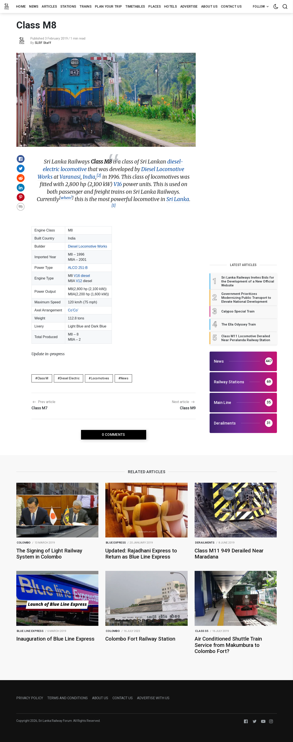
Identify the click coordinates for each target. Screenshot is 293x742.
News (33, 6)
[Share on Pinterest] (21, 197)
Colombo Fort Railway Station (140, 639)
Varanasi (70, 177)
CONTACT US (123, 698)
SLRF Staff (43, 43)
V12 (79, 281)
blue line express (30, 631)
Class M (42, 378)
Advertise (189, 6)
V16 (118, 184)
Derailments (205, 542)
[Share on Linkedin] (21, 188)
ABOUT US (100, 698)
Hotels (170, 6)
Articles (49, 6)
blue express (116, 542)
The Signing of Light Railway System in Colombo (49, 554)
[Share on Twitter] (21, 168)
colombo (24, 542)
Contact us (231, 6)
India (89, 177)
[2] (98, 175)
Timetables (135, 6)
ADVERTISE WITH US (153, 698)
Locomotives (100, 378)
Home (21, 6)
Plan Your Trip (108, 6)
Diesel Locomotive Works (87, 246)
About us (209, 6)
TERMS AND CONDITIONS (67, 698)
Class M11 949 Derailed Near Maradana (229, 554)
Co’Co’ (73, 310)
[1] (113, 205)
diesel (85, 276)
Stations (68, 6)
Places (154, 6)
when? (66, 197)
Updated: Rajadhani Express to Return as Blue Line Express (141, 554)
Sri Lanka (177, 199)
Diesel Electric (69, 378)
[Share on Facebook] (21, 159)
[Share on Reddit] (21, 178)
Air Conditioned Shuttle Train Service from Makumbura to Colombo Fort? (228, 645)
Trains (85, 6)
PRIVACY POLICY (29, 698)
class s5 (201, 631)
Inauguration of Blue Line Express (55, 639)
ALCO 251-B (78, 267)
